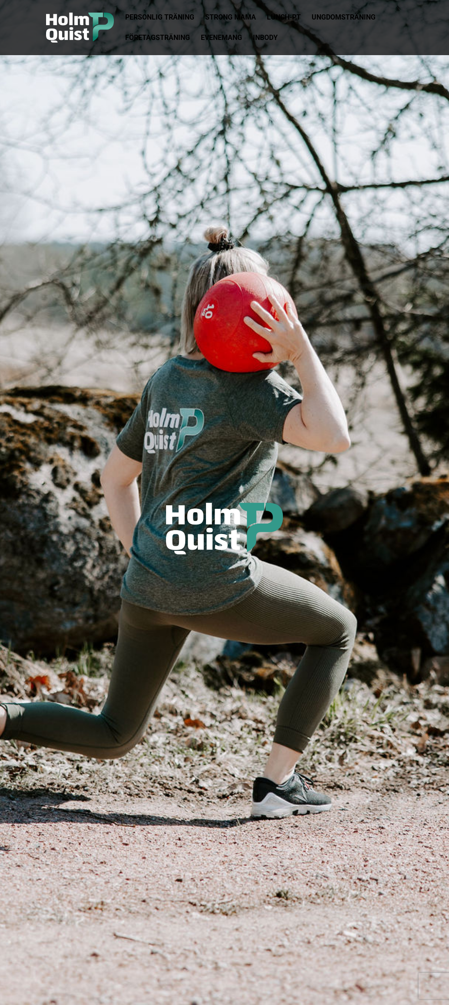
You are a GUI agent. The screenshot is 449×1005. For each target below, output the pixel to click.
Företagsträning (157, 38)
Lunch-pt (284, 17)
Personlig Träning (159, 17)
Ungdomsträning (344, 17)
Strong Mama (230, 17)
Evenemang (221, 38)
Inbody (265, 38)
